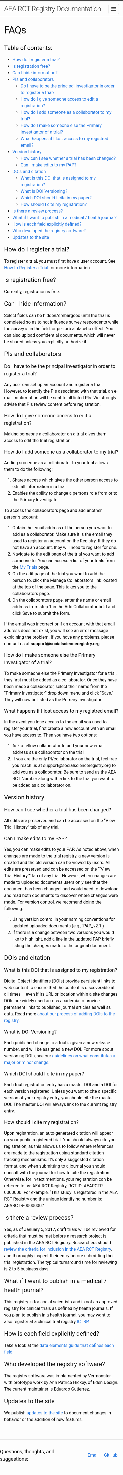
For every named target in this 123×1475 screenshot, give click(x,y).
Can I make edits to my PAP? (48, 165)
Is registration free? (31, 66)
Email (93, 1455)
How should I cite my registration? (54, 204)
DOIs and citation (29, 171)
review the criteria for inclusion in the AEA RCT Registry (57, 1249)
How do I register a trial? (36, 59)
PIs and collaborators (33, 79)
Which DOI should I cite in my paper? (56, 197)
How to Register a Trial (26, 267)
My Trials (28, 567)
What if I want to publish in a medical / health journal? (64, 217)
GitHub (111, 1455)
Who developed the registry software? (49, 230)
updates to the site (45, 1412)
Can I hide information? (35, 72)
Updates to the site (30, 237)
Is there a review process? (37, 211)
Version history (26, 151)
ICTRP (82, 1321)
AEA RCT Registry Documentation (52, 9)
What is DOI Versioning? (44, 191)
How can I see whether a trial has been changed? (68, 158)
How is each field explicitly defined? (47, 224)
